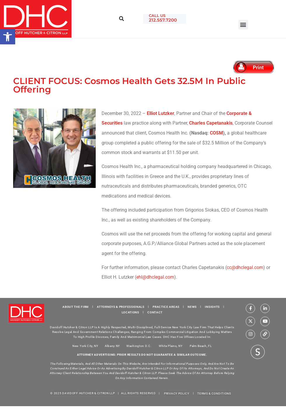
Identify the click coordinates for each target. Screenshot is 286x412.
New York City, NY (85, 345)
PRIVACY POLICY (176, 393)
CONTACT (155, 312)
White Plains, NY (170, 345)
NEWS (192, 306)
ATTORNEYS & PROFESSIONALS (120, 306)
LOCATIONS (130, 312)
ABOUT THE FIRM (75, 306)
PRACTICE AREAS (166, 306)
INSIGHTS (212, 306)
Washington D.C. (139, 345)
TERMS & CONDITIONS (214, 393)
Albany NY (112, 345)
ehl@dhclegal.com (155, 277)
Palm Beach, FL (201, 345)
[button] (243, 24)
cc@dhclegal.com (245, 267)
